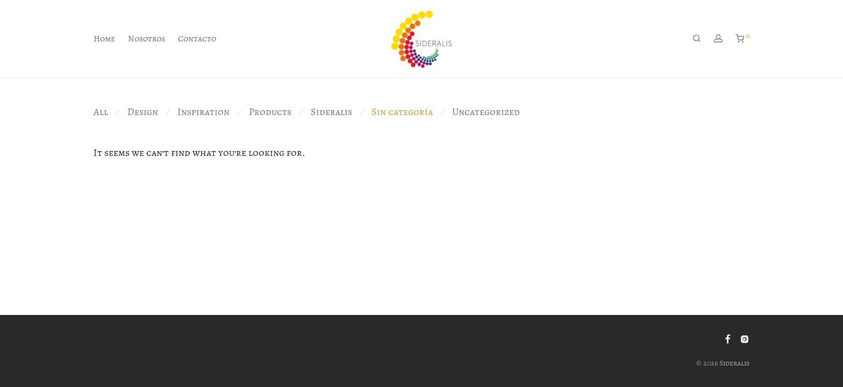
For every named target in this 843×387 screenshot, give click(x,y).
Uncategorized (486, 111)
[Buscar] (697, 38)
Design (142, 111)
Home (104, 39)
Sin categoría (402, 111)
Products (270, 111)
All (101, 111)
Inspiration (203, 111)
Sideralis (331, 111)
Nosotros (146, 39)
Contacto (197, 39)
